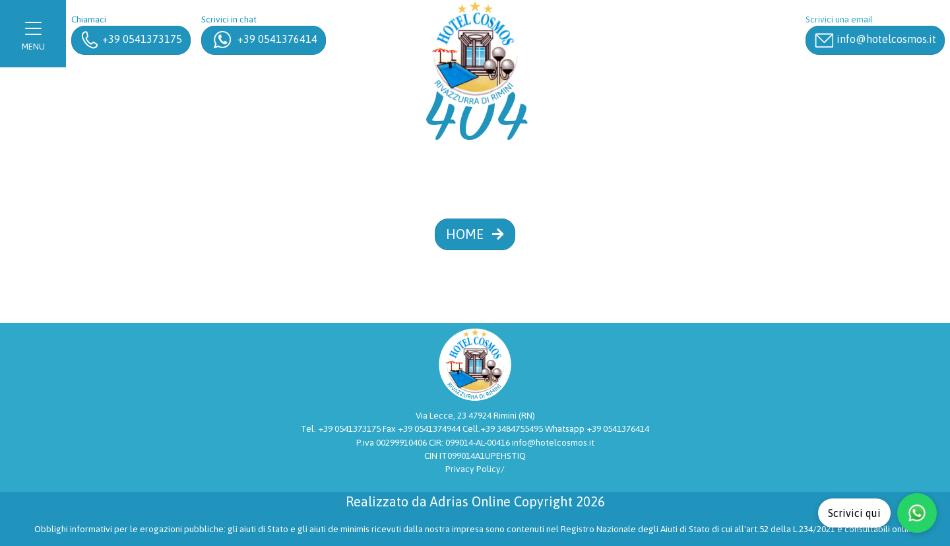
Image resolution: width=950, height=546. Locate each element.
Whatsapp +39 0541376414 (597, 428)
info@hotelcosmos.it (553, 442)
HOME (475, 234)
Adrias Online (470, 501)
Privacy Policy (473, 468)
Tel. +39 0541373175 (342, 428)
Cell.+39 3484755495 (503, 428)
